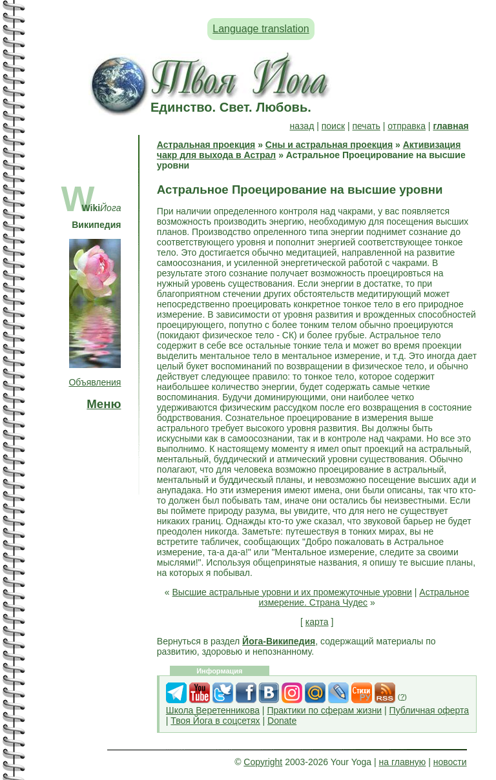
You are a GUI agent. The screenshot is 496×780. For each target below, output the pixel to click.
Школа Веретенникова (213, 710)
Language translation (260, 28)
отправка (407, 126)
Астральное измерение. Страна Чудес (363, 597)
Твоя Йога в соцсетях (215, 720)
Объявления (94, 382)
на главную (402, 762)
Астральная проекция (206, 144)
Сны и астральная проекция (329, 144)
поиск (333, 126)
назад (302, 126)
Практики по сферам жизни (324, 710)
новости (450, 762)
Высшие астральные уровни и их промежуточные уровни (292, 592)
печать (366, 126)
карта (317, 622)
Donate (281, 720)
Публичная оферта (429, 710)
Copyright (262, 762)
